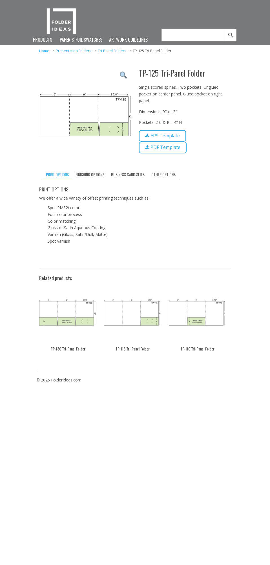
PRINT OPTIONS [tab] (57, 174)
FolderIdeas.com (64, 23)
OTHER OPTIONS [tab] (163, 174)
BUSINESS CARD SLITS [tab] (128, 174)
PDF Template (162, 146)
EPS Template (162, 135)
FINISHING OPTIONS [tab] (90, 174)
